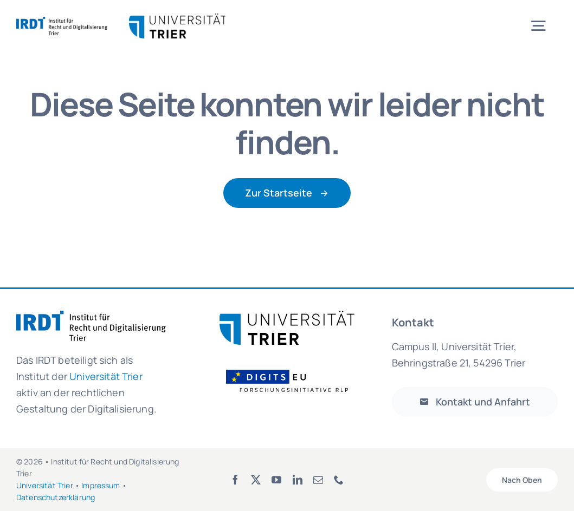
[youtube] (276, 479)
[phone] (339, 479)
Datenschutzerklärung (55, 497)
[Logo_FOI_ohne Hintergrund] (294, 369)
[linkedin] (297, 479)
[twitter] (256, 479)
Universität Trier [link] (106, 376)
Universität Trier (44, 485)
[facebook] (235, 479)
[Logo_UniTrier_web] (287, 316)
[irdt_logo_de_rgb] (61, 22)
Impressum (100, 485)
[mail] (318, 479)
